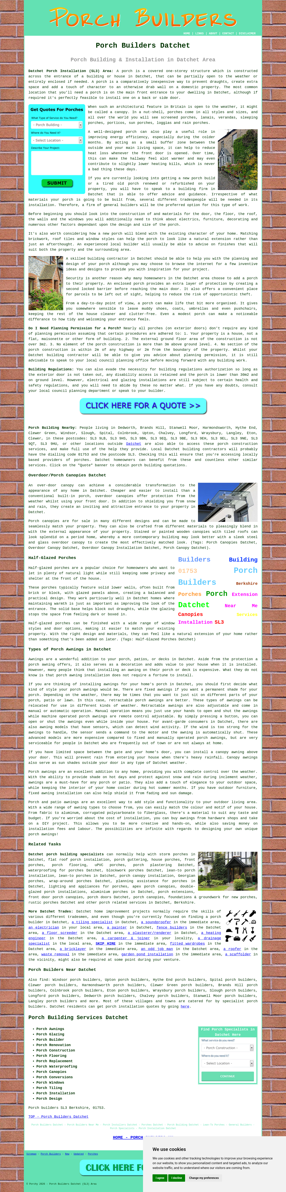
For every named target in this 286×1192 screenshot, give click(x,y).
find (43, 980)
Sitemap (31, 1154)
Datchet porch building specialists (66, 854)
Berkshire (184, 903)
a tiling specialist (92, 922)
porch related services (122, 903)
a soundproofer (156, 922)
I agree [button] (160, 1177)
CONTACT (228, 33)
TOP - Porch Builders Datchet (58, 1117)
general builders (120, 205)
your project (195, 269)
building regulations (180, 369)
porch (127, 71)
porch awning (69, 675)
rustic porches (43, 903)
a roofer (232, 949)
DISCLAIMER (247, 33)
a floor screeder (59, 933)
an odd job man (157, 949)
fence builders (172, 928)
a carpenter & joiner (126, 938)
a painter (117, 928)
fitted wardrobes (187, 944)
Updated (79, 1154)
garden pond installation (147, 954)
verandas (227, 117)
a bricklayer (73, 949)
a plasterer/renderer (149, 933)
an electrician (43, 928)
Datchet (133, 444)
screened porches (178, 117)
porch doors (99, 897)
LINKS (199, 33)
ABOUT (213, 33)
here (185, 1007)
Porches (93, 1154)
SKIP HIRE (106, 944)
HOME (187, 33)
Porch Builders (51, 1154)
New (67, 1154)
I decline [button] (176, 1177)
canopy (78, 542)
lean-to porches (75, 876)
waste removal (55, 954)
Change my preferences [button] (204, 1177)
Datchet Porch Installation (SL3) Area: (70, 71)
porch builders (61, 1001)
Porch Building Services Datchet (78, 1018)
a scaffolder (238, 954)
